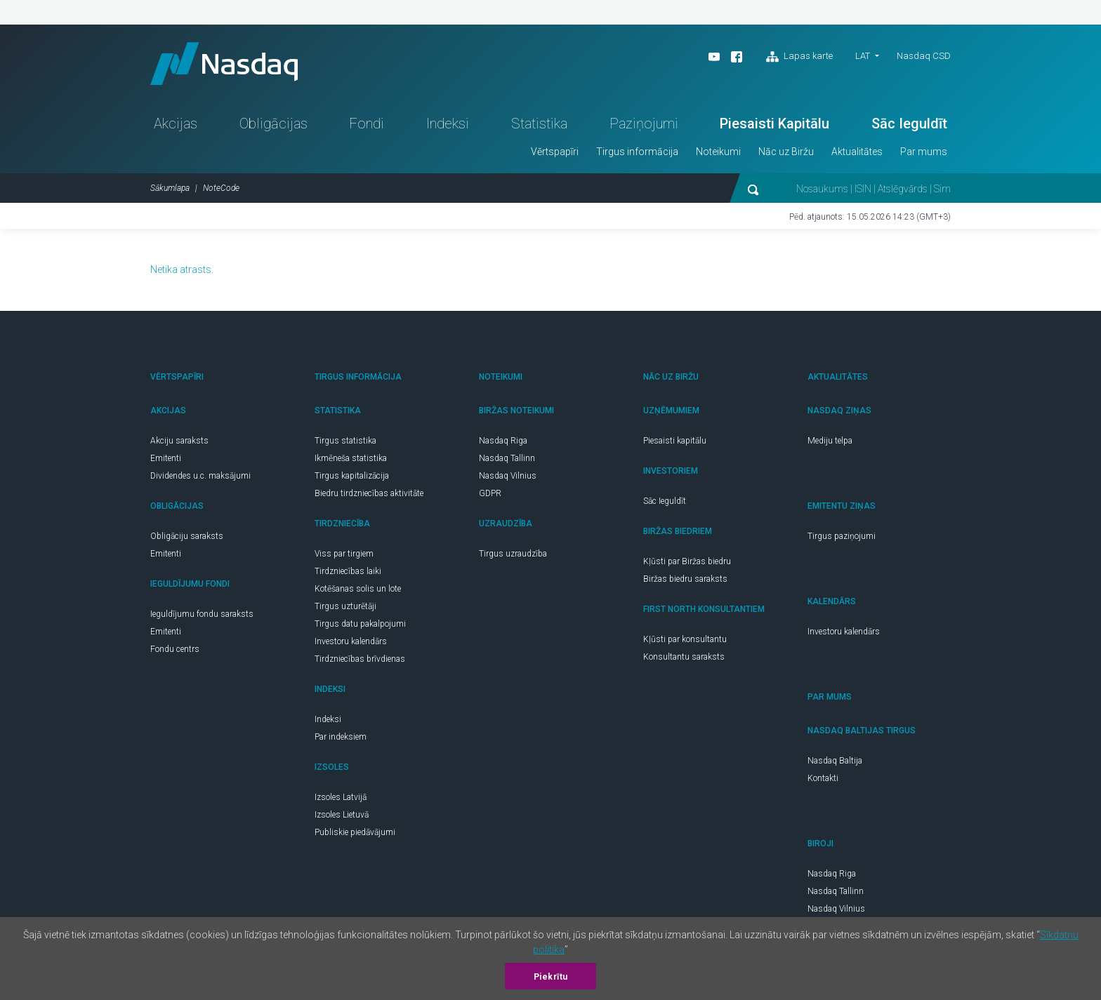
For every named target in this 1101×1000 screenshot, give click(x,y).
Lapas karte (799, 57)
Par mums (923, 151)
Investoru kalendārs (351, 641)
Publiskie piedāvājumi (355, 832)
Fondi (366, 123)
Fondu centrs (174, 649)
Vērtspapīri (555, 151)
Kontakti (822, 778)
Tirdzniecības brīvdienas (360, 659)
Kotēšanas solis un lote (358, 589)
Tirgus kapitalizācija (352, 476)
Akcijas (175, 123)
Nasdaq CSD (924, 56)
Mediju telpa (829, 441)
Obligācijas (273, 123)
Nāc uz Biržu (786, 151)
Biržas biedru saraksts (685, 579)
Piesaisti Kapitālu (774, 123)
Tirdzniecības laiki (348, 571)
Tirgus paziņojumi (841, 536)
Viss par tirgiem (344, 554)
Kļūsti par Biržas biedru (687, 561)
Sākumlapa (170, 188)
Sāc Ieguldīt (909, 123)
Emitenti (165, 458)
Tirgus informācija (637, 151)
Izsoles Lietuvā (342, 815)
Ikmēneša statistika (351, 458)
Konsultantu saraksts (684, 657)
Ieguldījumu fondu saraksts (201, 614)
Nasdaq (224, 63)
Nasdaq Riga (503, 441)
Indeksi (447, 123)
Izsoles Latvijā (341, 797)
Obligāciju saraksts (186, 536)
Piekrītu (551, 977)
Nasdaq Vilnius (507, 476)
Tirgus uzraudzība (513, 554)
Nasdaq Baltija (834, 761)
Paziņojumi (643, 123)
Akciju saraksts (179, 441)
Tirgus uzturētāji (345, 606)
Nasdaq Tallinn (507, 458)
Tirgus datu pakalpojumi (360, 624)
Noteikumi (718, 151)
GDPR (490, 493)
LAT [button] (862, 56)
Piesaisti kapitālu (674, 441)
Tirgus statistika (345, 441)
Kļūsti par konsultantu (685, 639)
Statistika (539, 123)
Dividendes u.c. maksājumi (200, 476)
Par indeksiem (341, 737)
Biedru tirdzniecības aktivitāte (369, 493)
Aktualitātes (857, 151)
